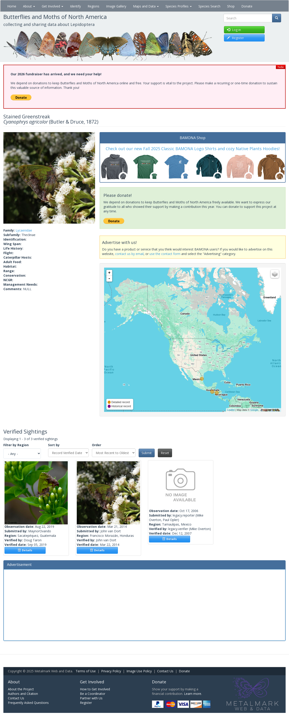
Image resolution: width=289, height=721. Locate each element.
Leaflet (231, 410)
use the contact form (164, 254)
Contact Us (165, 671)
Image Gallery (116, 6)
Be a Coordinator (92, 693)
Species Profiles (178, 6)
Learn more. (193, 693)
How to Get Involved (95, 689)
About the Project (21, 689)
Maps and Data (146, 6)
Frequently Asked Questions (28, 702)
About (29, 6)
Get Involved (52, 6)
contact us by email (129, 254)
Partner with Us (91, 698)
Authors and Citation (23, 693)
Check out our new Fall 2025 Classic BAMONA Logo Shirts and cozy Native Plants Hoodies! (193, 148)
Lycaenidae (24, 230)
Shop (231, 6)
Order (96, 445)
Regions (93, 6)
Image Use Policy (139, 671)
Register (86, 702)
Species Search (209, 6)
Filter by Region (16, 445)
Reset (165, 453)
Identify (75, 6)
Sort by (54, 445)
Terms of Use (86, 671)
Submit (147, 453)
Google (254, 410)
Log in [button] (234, 30)
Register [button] (235, 38)
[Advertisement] (144, 604)
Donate (246, 6)
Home (11, 6)
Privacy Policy (111, 671)
